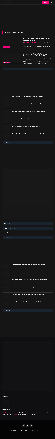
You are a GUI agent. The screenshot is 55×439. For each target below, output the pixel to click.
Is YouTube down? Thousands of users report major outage (27, 119)
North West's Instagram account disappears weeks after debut (28, 264)
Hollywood (37, 412)
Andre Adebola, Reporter (30, 42)
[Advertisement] (27, 19)
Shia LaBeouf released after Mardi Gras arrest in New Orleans (28, 111)
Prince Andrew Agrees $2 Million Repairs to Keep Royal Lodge (37, 39)
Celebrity (14, 430)
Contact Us (40, 430)
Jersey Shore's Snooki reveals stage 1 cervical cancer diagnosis (28, 104)
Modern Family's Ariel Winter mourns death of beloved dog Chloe (29, 133)
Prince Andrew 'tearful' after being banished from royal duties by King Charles (37, 55)
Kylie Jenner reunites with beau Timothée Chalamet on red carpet (29, 279)
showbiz (15, 414)
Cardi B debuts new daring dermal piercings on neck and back (28, 287)
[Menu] (4, 2)
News (33, 430)
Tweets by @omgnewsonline (9, 232)
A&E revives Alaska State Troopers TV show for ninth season (28, 294)
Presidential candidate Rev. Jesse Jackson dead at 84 (26, 126)
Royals (21, 430)
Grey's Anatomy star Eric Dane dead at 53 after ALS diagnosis (28, 96)
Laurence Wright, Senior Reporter (32, 58)
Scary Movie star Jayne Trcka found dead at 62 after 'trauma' (28, 272)
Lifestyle (27, 430)
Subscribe (45, 2)
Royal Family (7, 46)
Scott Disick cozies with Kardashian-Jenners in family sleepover (28, 302)
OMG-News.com (6, 412)
